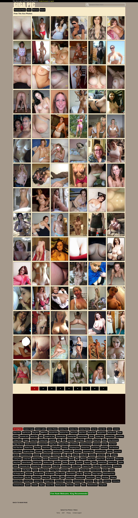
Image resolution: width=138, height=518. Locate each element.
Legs (108, 455)
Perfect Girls (46, 466)
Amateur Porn (63, 429)
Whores (77, 484)
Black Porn (82, 432)
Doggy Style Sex (18, 444)
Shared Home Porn (108, 473)
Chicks (91, 436)
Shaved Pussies (18, 477)
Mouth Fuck (110, 458)
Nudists (65, 462)
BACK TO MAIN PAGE (20, 502)
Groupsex (39, 451)
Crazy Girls (34, 440)
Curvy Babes (80, 440)
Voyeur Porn (50, 484)
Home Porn (78, 451)
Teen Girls (68, 481)
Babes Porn (16, 432)
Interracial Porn (46, 455)
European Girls (63, 444)
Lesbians (114, 455)
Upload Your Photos (66, 510)
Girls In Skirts (17, 451)
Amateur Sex (73, 429)
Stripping (113, 477)
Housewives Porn (26, 455)
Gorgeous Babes (29, 451)
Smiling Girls (70, 477)
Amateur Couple (29, 429)
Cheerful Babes (82, 436)
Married (45, 458)
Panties (121, 462)
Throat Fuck (89, 481)
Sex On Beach (49, 473)
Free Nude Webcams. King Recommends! (69, 494)
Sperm (98, 477)
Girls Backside (114, 447)
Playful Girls (56, 466)
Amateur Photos (52, 429)
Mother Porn (100, 458)
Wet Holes (70, 484)
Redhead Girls (74, 470)
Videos (29, 10)
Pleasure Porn (66, 466)
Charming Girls (60, 436)
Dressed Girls (43, 444)
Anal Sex (94, 429)
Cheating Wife (72, 436)
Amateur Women (84, 429)
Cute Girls (89, 440)
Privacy (69, 513)
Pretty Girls (96, 466)
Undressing (116, 481)
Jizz (64, 455)
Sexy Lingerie (97, 473)
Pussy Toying (55, 470)
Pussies (35, 470)
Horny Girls (117, 451)
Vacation (34, 484)
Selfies (112, 470)
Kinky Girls (84, 455)
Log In (52, 1)
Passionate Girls (25, 466)
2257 (63, 513)
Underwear (107, 481)
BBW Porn (44, 432)
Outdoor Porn (112, 462)
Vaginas (41, 484)
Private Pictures (106, 466)
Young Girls (102, 484)
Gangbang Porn (74, 447)
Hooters (109, 451)
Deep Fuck (97, 440)
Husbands (36, 455)
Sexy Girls (88, 473)
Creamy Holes (43, 440)
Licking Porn (17, 458)
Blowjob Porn (102, 432)
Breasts (15, 436)
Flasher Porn (28, 447)
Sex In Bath (29, 473)
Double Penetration (31, 444)
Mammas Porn (36, 458)
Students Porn (17, 481)
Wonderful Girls (92, 484)
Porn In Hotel (76, 466)
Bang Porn (35, 432)
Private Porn (117, 466)
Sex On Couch (60, 473)
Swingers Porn (49, 481)
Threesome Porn (78, 481)
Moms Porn (91, 458)
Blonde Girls (91, 432)
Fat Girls (104, 444)
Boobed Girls (112, 432)
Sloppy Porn (55, 477)
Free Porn (37, 447)
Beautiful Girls (53, 432)
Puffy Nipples (27, 470)
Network (42, 10)
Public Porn (16, 470)
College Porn (17, 440)
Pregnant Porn (86, 466)
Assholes (116, 429)
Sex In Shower (39, 473)
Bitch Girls (74, 432)
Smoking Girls (80, 477)
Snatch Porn (90, 477)
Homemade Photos (20, 10)
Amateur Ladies (40, 429)
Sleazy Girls (45, 477)
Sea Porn (105, 470)
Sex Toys (79, 473)
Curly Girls (70, 440)
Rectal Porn (64, 470)
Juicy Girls (75, 455)
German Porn (85, 447)
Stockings (105, 477)
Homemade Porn (100, 451)
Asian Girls (102, 429)
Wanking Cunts (60, 484)
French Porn (46, 447)
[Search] (105, 4)
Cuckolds (52, 440)
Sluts (62, 477)
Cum (59, 440)
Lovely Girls (26, 458)
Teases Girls (59, 481)
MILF (77, 458)
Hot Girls (16, 455)
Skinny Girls (36, 477)
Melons (71, 458)
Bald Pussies (26, 432)
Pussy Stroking (44, 470)
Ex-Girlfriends (74, 444)
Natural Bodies (26, 462)
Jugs (68, 455)
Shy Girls (28, 477)
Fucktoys (65, 447)
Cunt (63, 440)
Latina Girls (101, 455)
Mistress (83, 458)
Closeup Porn (110, 436)
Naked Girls (119, 458)
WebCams (36, 10)
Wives (83, 484)
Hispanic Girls (68, 451)
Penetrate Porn (36, 466)
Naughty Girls (37, 462)
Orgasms (87, 462)
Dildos (104, 440)
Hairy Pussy (47, 451)
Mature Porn (63, 458)
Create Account (43, 1)
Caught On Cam (49, 436)
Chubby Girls (100, 436)
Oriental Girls (102, 462)
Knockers (92, 455)
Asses (109, 429)
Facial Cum (96, 444)
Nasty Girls (16, 462)
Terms (58, 513)
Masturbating (54, 458)
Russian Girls (85, 470)
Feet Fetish (112, 444)
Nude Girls (57, 462)
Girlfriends (104, 447)
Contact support (77, 513)
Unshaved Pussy (18, 484)
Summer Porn (38, 481)
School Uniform (95, 470)
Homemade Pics (88, 451)
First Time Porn (18, 447)
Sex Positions (71, 473)
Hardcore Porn (57, 451)
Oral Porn (79, 462)
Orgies (94, 462)
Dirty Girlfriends (113, 440)
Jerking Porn (57, 455)
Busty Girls (34, 436)
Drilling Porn (53, 444)
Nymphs (72, 462)
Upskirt (28, 484)
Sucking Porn (28, 481)
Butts (41, 436)
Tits (96, 481)
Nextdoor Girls (48, 462)
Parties (15, 466)
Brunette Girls (24, 436)
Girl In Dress (95, 447)
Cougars (25, 440)
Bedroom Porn (64, 432)
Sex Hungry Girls (18, 473)
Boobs (120, 432)
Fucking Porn (56, 447)
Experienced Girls (86, 444)
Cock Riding (119, 436)
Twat (100, 481)
